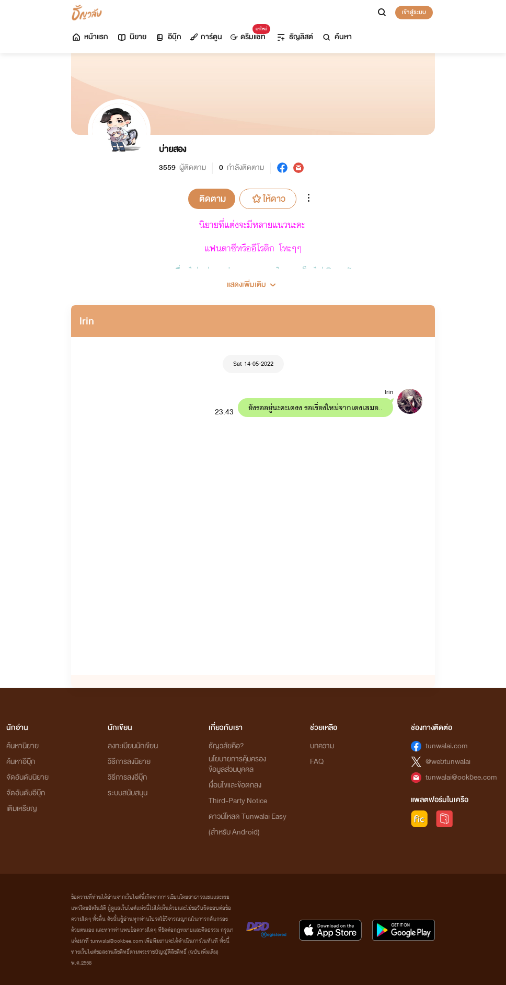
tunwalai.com (447, 745)
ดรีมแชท (248, 34)
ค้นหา (336, 36)
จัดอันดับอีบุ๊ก (25, 792)
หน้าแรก (89, 36)
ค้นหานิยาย (22, 745)
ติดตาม (212, 198)
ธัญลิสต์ (294, 36)
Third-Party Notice (238, 800)
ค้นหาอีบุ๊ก (20, 761)
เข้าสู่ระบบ (414, 12)
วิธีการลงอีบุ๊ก (127, 777)
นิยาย (131, 36)
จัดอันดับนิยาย (27, 777)
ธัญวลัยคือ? (226, 745)
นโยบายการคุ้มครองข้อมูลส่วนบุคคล (237, 764)
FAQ (317, 761)
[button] (253, 281)
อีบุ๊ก (168, 36)
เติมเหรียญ (21, 808)
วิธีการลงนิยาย (129, 761)
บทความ (322, 745)
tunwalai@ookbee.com (461, 777)
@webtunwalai (448, 761)
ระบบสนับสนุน (127, 792)
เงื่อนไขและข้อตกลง (235, 785)
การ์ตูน (206, 36)
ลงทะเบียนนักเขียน (133, 745)
